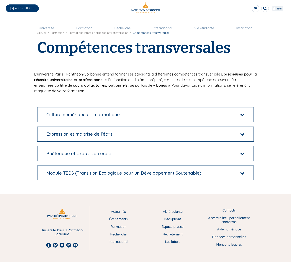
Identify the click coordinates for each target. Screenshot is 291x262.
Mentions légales (229, 245)
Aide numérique (229, 229)
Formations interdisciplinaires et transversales (98, 33)
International (162, 21)
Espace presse (173, 227)
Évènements (118, 219)
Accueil (41, 33)
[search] (255, 8)
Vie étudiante (204, 21)
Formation (84, 21)
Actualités (118, 212)
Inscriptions (172, 219)
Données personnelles (229, 237)
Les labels (172, 242)
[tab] (145, 114)
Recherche (122, 21)
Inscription (244, 21)
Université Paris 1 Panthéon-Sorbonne (62, 232)
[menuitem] (46, 22)
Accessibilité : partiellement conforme (229, 220)
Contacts (229, 210)
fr (245, 9)
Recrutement (173, 234)
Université (46, 21)
